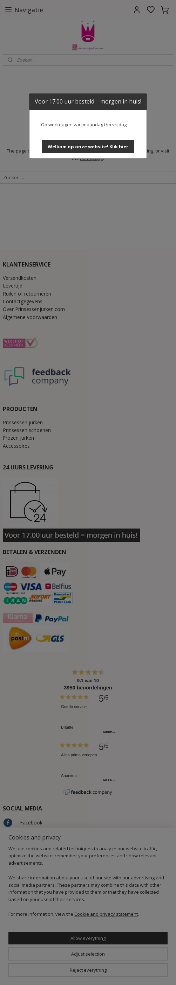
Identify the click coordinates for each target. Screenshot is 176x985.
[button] (88, 146)
